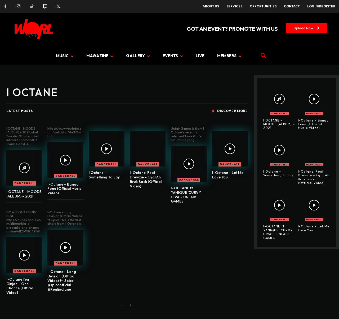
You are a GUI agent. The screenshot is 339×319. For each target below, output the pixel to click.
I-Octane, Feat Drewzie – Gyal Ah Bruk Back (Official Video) (146, 179)
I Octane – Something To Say (104, 174)
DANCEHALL (24, 183)
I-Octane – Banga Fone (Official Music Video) (64, 189)
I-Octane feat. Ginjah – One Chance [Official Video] (20, 286)
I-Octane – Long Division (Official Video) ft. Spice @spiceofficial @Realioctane (61, 280)
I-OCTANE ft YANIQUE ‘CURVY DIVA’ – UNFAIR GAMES (186, 195)
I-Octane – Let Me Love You (227, 174)
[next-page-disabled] (130, 305)
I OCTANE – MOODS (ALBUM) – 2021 (24, 194)
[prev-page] (122, 305)
